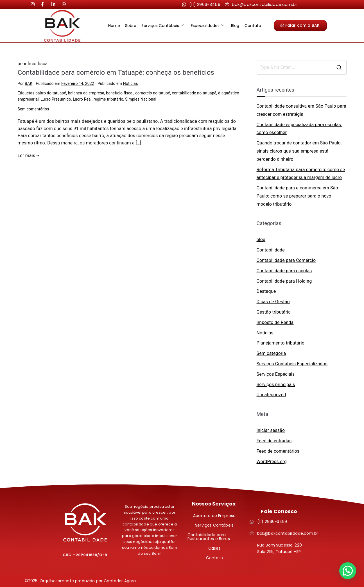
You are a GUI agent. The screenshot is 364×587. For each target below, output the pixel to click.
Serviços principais (276, 384)
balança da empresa (86, 93)
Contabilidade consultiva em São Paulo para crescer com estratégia (301, 110)
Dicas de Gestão (273, 301)
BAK (28, 83)
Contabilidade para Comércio (286, 260)
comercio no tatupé (152, 93)
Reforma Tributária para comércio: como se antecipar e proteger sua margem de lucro (301, 173)
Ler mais (28, 155)
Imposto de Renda (275, 322)
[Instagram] (35, 4)
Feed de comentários (278, 451)
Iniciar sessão (271, 430)
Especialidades (207, 25)
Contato (251, 25)
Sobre (131, 25)
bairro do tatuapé (50, 93)
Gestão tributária (274, 312)
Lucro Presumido (55, 99)
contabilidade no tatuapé (194, 93)
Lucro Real (82, 99)
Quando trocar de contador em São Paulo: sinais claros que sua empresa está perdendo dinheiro (299, 151)
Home (116, 25)
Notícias (130, 83)
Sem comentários (33, 109)
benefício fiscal (119, 93)
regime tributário (108, 99)
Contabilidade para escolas (284, 270)
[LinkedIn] (45, 4)
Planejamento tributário (280, 343)
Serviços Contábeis (163, 25)
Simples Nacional (140, 99)
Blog (234, 25)
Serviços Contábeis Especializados (292, 363)
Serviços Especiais (276, 374)
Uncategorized (271, 394)
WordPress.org (272, 461)
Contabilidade (271, 250)
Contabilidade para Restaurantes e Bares (208, 536)
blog (261, 239)
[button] (347, 570)
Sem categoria (271, 353)
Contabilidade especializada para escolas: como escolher (299, 128)
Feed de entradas (274, 440)
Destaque (266, 291)
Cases (214, 548)
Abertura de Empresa (214, 515)
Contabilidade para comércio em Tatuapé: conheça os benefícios (116, 72)
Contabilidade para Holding (284, 281)
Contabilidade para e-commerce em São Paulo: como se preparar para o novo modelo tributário (297, 196)
